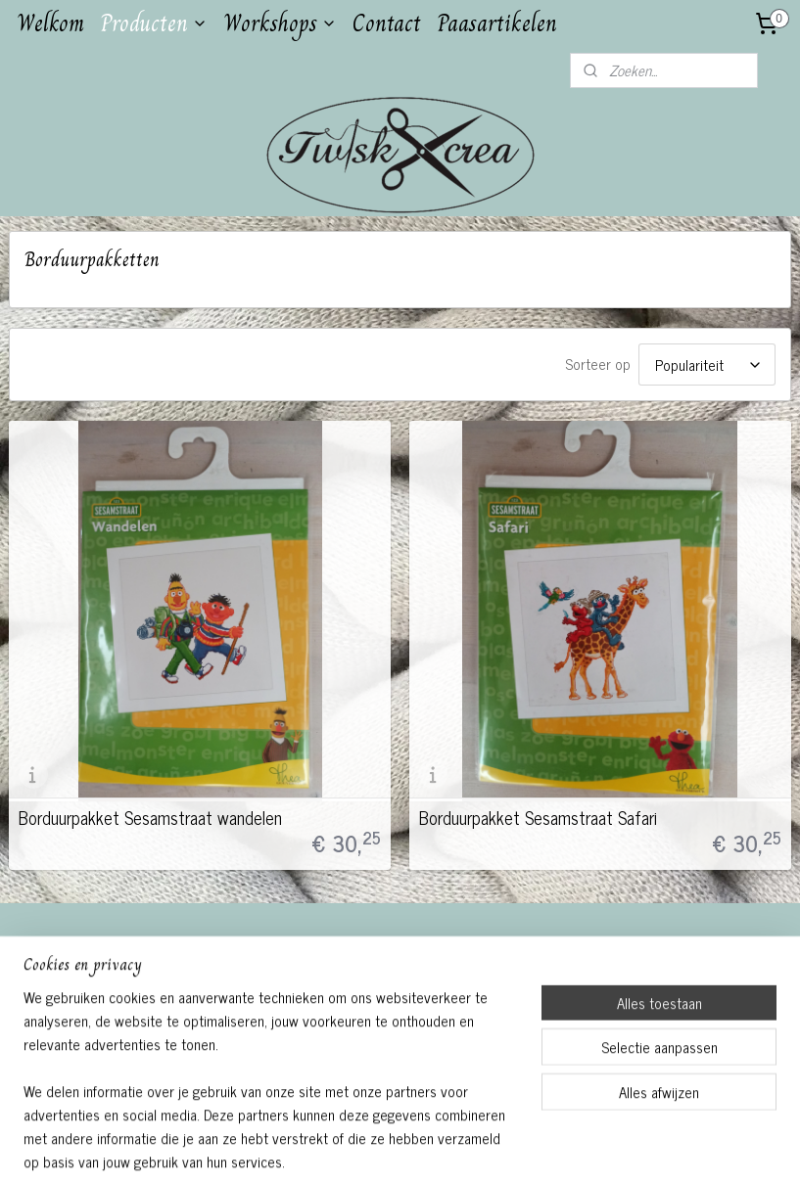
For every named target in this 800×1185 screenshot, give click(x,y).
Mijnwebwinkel (562, 1149)
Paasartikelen (497, 23)
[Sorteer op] (707, 364)
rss (376, 1149)
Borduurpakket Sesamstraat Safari (538, 817)
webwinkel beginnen (430, 1149)
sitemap (347, 1149)
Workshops (280, 23)
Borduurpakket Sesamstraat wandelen (150, 817)
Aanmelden (57, 1037)
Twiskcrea (319, 952)
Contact (387, 23)
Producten (154, 23)
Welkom (50, 23)
